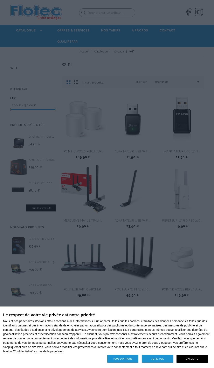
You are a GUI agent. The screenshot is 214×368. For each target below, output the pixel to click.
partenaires (26, 321)
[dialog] (107, 337)
